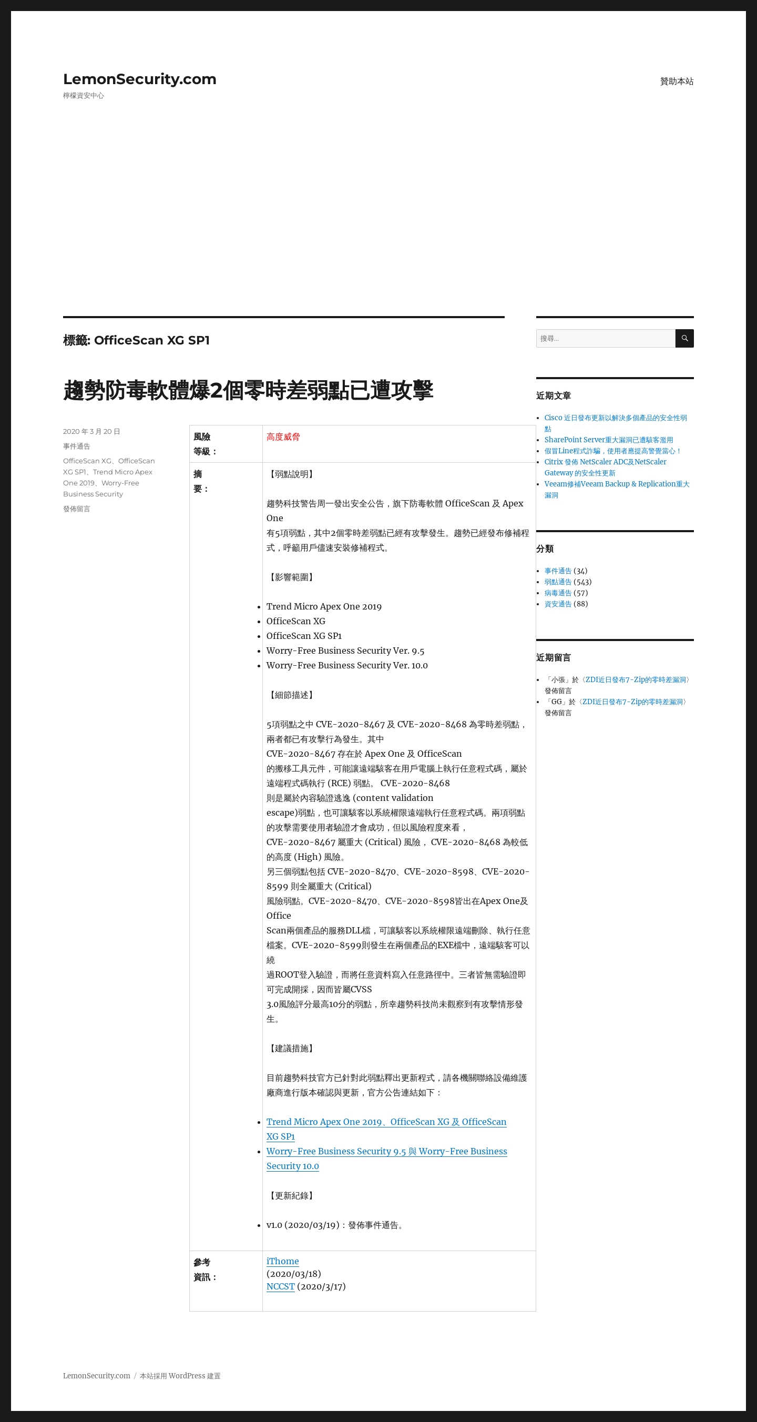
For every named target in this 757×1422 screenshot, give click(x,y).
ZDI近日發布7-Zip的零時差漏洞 (636, 679)
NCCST (281, 1286)
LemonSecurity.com (140, 79)
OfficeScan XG (87, 460)
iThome (283, 1261)
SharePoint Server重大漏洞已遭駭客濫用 (609, 439)
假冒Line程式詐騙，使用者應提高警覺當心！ (613, 450)
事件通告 (76, 446)
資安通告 (558, 604)
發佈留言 (76, 508)
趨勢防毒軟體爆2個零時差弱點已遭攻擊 (248, 390)
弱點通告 (558, 581)
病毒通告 (558, 592)
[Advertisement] (378, 238)
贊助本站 (677, 81)
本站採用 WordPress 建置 (180, 1376)
